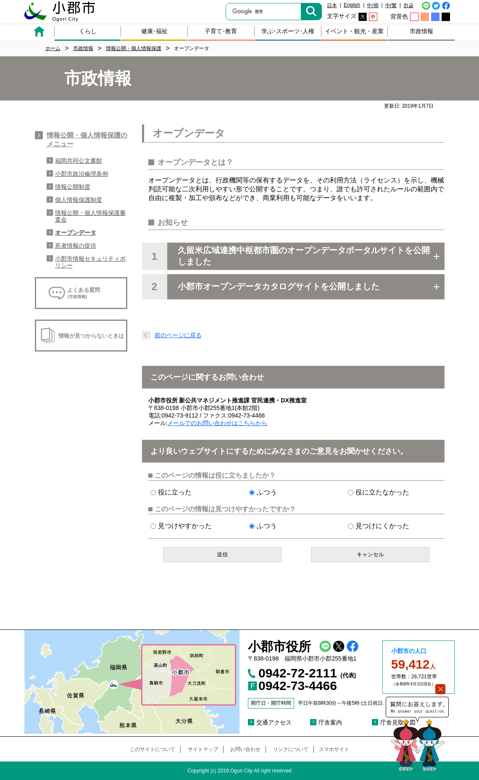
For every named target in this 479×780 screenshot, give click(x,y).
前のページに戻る (178, 335)
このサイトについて (152, 749)
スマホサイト (334, 749)
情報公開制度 (72, 186)
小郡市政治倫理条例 (81, 173)
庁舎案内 (330, 722)
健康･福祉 (154, 31)
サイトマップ (203, 749)
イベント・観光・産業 (354, 31)
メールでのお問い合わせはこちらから (217, 423)
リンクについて (290, 749)
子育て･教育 (221, 31)
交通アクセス (274, 722)
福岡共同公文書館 (78, 160)
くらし (88, 31)
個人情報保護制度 (78, 199)
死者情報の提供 (75, 245)
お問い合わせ (245, 749)
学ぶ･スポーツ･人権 (287, 31)
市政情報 (421, 31)
